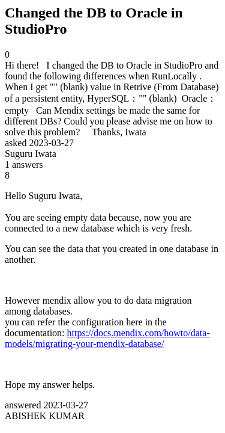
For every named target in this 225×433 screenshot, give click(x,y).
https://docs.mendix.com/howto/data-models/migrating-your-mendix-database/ (107, 338)
